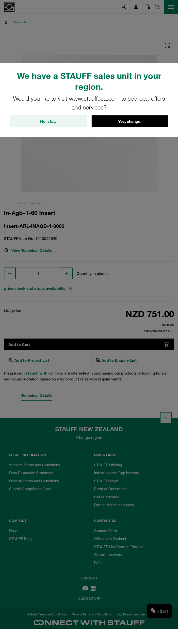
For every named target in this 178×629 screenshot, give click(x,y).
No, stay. (48, 121)
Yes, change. (129, 121)
